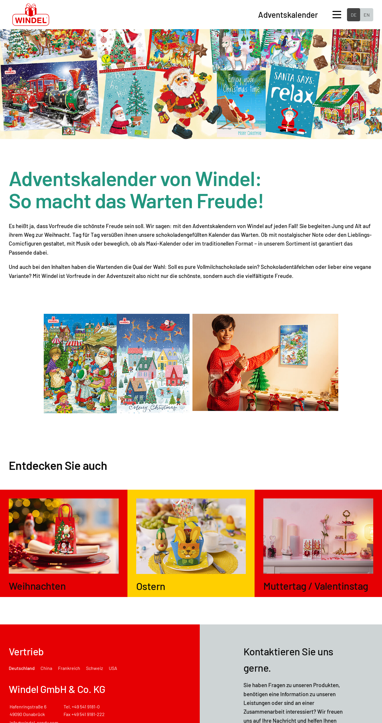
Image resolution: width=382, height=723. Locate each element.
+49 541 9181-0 (86, 706)
